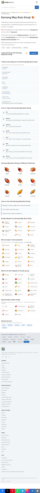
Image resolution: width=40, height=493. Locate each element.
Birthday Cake (32, 283)
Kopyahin (33, 53)
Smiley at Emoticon (6, 399)
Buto (4, 306)
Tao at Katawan (5, 388)
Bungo (18, 314)
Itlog (30, 265)
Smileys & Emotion (6, 374)
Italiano (29, 337)
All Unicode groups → (7, 381)
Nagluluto (18, 227)
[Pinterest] (9, 357)
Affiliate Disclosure (6, 464)
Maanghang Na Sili (32, 294)
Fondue (18, 253)
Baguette (31, 222)
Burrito (31, 235)
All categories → (5, 406)
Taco (17, 245)
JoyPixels (4, 426)
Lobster (5, 314)
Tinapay (5, 227)
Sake (4, 287)
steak (23, 325)
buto (3, 47)
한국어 (4, 341)
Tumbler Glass (7, 290)
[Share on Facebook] (2, 491)
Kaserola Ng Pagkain (6, 231)
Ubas (4, 279)
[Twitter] (6, 357)
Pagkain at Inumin (15, 12)
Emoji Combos (5, 435)
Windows (4, 419)
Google (3, 415)
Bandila (3, 392)
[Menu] (36, 2)
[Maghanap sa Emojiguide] (18, 7)
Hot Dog (18, 230)
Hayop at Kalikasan (6, 402)
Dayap (18, 290)
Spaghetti (31, 311)
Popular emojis (5, 444)
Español (10, 337)
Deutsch (16, 337)
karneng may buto (16, 47)
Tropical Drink (32, 287)
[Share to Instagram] (27, 491)
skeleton (17, 325)
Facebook (4, 417)
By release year (6, 440)
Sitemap (3, 481)
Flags (3, 365)
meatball (4, 327)
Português (13, 339)
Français (23, 337)
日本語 (32, 339)
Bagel (30, 257)
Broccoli (18, 283)
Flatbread (6, 245)
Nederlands (5, 339)
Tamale (18, 261)
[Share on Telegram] (22, 491)
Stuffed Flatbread (6, 222)
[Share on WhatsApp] (17, 491)
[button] (20, 68)
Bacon (18, 235)
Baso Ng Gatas (31, 275)
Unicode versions (6, 442)
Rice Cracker (32, 290)
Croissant (31, 227)
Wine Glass (19, 275)
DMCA (3, 467)
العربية (9, 341)
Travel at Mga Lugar (6, 397)
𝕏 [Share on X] (7, 491)
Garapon (31, 279)
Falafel (31, 250)
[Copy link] (32, 491)
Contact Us (4, 469)
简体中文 (26, 339)
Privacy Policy (5, 462)
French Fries (19, 250)
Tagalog (26, 341)
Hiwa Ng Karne (20, 306)
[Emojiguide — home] (8, 2)
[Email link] (37, 491)
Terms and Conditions (7, 460)
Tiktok (3, 429)
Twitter (3, 422)
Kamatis (18, 279)
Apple (3, 412)
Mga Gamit (4, 390)
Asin (4, 235)
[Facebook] (3, 357)
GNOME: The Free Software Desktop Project (13, 471)
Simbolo (4, 395)
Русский (20, 339)
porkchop (29, 325)
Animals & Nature (6, 377)
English (4, 337)
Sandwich (31, 230)
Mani (17, 287)
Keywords (4, 437)
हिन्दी (14, 341)
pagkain (26, 47)
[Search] (37, 7)
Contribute (4, 457)
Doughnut (19, 294)
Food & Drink (5, 379)
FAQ (3, 451)
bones (3, 325)
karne (8, 47)
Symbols (4, 370)
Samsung (4, 424)
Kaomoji (4, 449)
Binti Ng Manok (18, 265)
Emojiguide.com (5, 12)
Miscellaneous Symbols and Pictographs (12, 103)
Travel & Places (5, 372)
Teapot (5, 283)
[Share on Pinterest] (12, 491)
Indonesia (19, 341)
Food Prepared (25, 12)
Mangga (5, 275)
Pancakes (6, 250)
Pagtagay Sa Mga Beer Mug (7, 294)
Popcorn (18, 222)
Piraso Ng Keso (18, 257)
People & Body (5, 363)
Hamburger (6, 257)
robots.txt (8, 481)
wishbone (10, 325)
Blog (3, 447)
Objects (3, 367)
